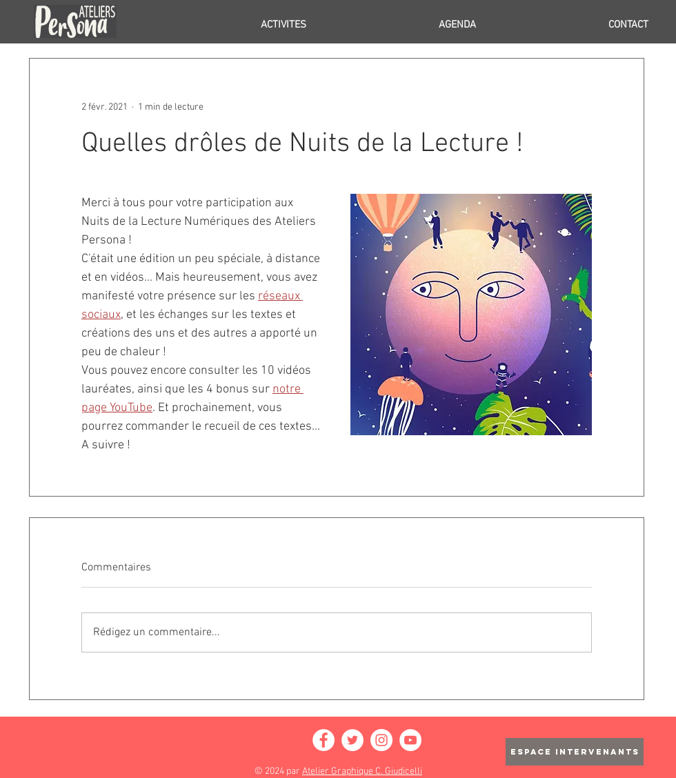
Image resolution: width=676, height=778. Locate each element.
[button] (226, 25)
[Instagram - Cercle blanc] (381, 740)
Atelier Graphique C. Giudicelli (362, 771)
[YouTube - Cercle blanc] (410, 740)
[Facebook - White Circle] (323, 740)
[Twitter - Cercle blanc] (352, 740)
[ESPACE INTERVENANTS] (575, 752)
